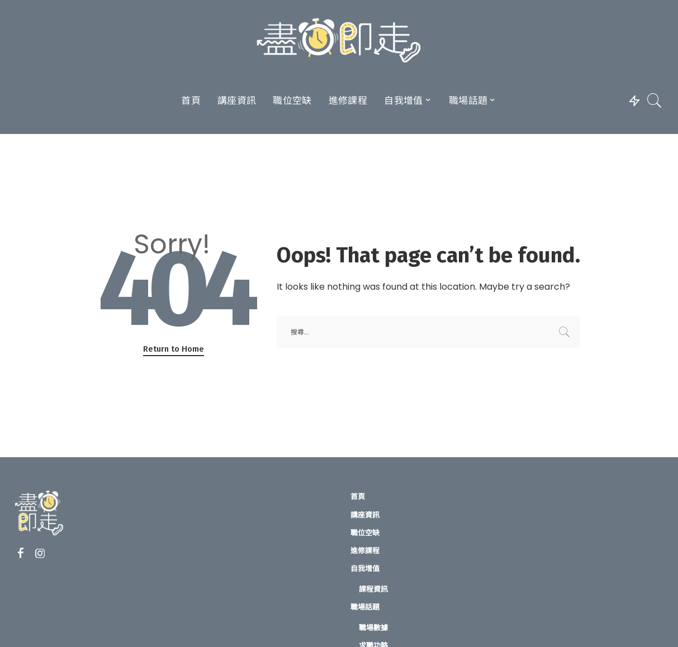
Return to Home (173, 349)
